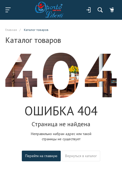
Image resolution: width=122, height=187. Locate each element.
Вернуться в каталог (81, 155)
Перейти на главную (41, 155)
